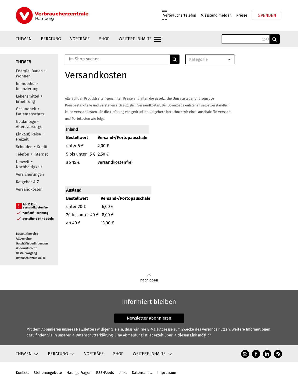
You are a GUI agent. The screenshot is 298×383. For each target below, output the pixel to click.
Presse (241, 15)
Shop (104, 38)
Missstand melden (216, 15)
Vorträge (80, 38)
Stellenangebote (48, 372)
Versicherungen (30, 174)
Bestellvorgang (26, 253)
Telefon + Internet (32, 154)
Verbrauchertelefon (179, 15)
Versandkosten (29, 189)
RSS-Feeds (105, 372)
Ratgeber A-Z (27, 181)
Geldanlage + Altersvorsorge (29, 124)
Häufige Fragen (79, 372)
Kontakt (22, 372)
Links (122, 372)
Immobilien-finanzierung (27, 86)
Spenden (267, 15)
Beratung (51, 38)
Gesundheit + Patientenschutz (30, 111)
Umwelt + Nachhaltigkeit (29, 164)
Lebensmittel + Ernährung (29, 99)
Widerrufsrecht (26, 248)
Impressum (166, 372)
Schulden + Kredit (31, 146)
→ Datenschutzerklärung (92, 335)
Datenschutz (142, 372)
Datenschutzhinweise (31, 258)
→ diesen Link (185, 335)
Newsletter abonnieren (149, 318)
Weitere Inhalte (135, 38)
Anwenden (274, 39)
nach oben (149, 277)
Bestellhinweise (27, 233)
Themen (24, 38)
